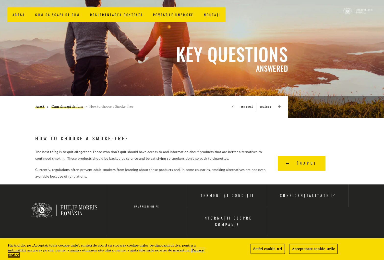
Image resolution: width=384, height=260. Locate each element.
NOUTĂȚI (212, 14)
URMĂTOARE (270, 107)
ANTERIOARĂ (242, 107)
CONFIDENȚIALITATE (308, 195)
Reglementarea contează (116, 14)
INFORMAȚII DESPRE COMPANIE (227, 221)
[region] (192, 249)
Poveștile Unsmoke (173, 14)
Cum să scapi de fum (57, 14)
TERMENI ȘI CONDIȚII (227, 195)
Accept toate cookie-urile (313, 249)
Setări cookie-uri (267, 249)
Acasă (18, 14)
